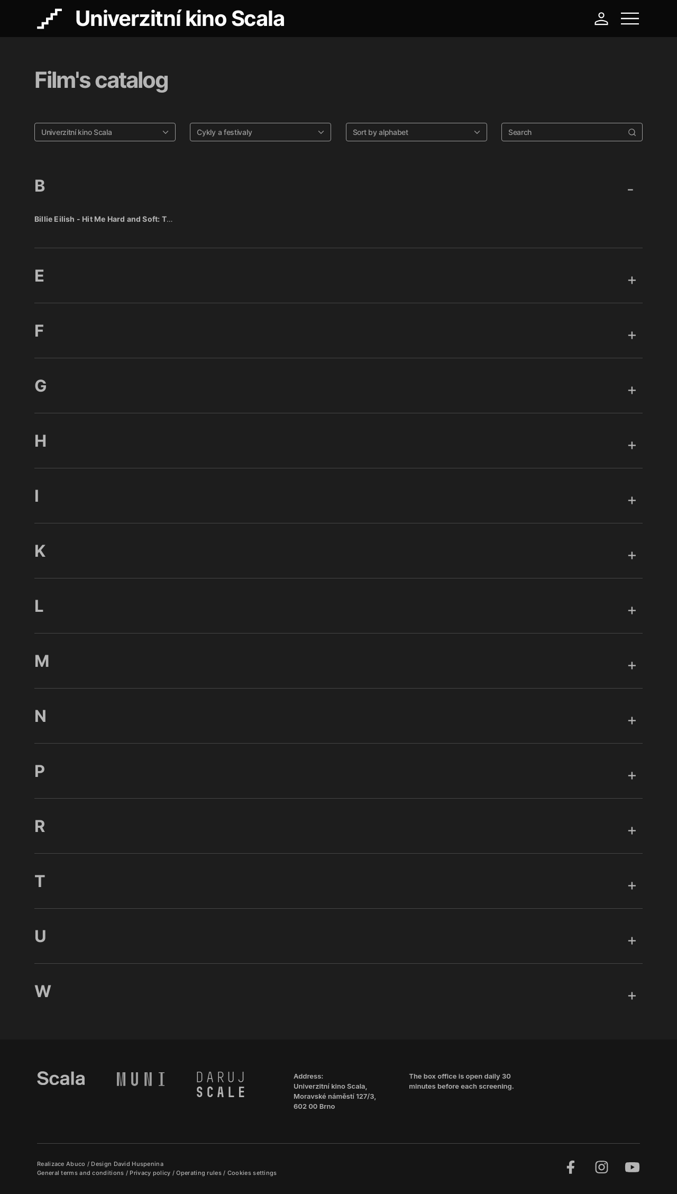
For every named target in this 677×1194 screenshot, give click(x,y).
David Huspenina (139, 1164)
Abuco (76, 1164)
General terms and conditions (81, 1173)
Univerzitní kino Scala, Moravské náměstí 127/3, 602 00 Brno (335, 1096)
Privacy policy (151, 1173)
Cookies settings (252, 1173)
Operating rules (199, 1173)
